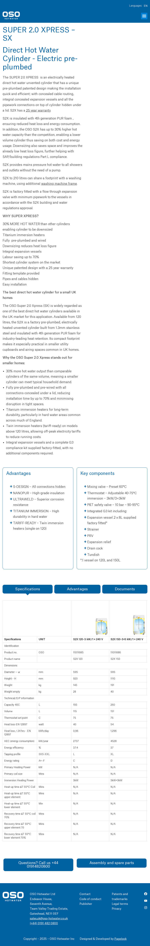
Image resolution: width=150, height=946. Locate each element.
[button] (144, 16)
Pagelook (120, 939)
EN (145, 6)
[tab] (28, 589)
